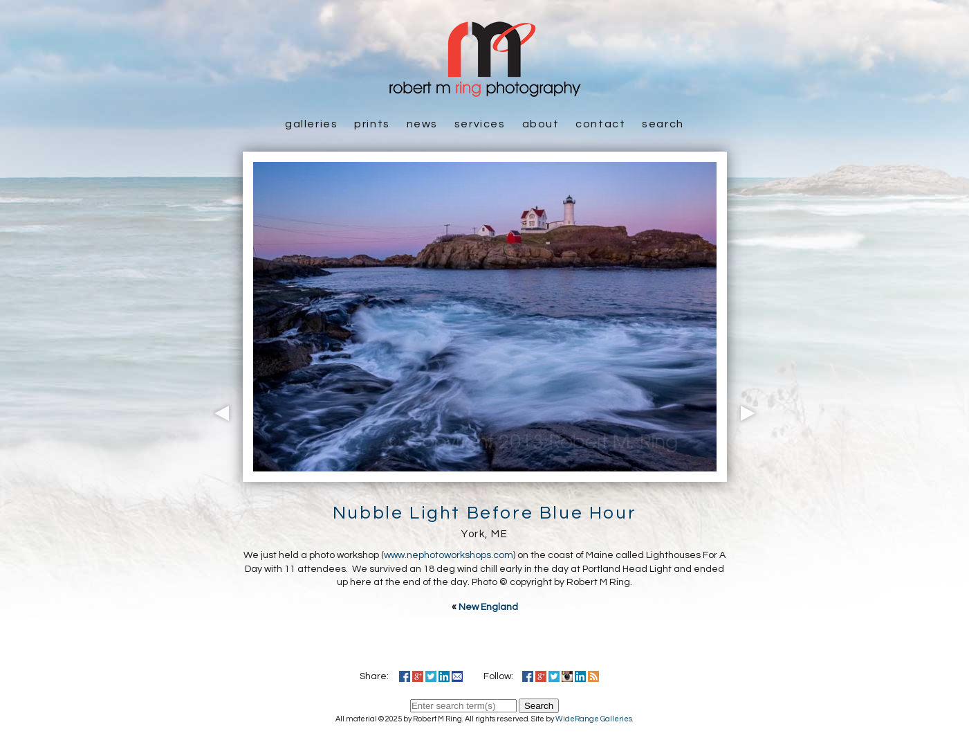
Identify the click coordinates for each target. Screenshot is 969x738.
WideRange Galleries (593, 719)
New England (488, 607)
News (422, 123)
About (541, 123)
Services (480, 123)
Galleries (311, 123)
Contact (600, 123)
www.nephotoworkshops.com (448, 555)
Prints (372, 123)
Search (663, 123)
